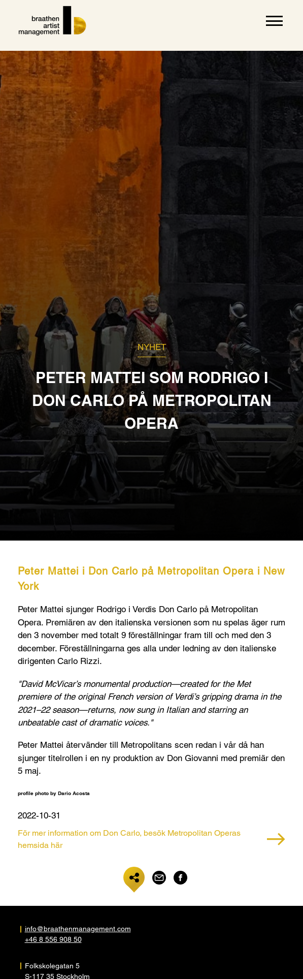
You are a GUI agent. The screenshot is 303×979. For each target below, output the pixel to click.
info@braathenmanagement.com (78, 929)
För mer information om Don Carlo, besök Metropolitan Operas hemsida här (151, 839)
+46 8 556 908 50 (53, 939)
